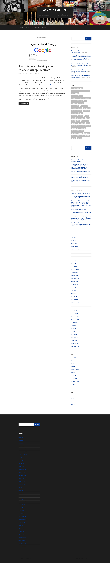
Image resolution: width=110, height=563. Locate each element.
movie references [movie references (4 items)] (81, 118)
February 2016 (75, 337)
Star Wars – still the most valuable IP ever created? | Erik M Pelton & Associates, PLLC (81, 202)
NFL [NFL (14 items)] (82, 120)
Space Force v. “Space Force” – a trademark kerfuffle (78, 51)
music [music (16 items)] (73, 120)
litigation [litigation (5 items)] (86, 115)
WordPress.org (75, 404)
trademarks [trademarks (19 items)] (86, 133)
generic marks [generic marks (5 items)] (86, 108)
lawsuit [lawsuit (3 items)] (80, 113)
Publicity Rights (75, 369)
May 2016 (73, 328)
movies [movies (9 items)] (88, 118)
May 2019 (73, 263)
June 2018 (73, 290)
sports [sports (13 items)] (88, 123)
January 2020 (74, 246)
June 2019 (73, 261)
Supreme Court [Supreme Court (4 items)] (75, 128)
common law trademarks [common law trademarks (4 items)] (77, 90)
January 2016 (74, 340)
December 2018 (75, 275)
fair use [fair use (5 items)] (81, 103)
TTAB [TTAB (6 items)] (73, 135)
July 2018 (73, 287)
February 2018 (75, 299)
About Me (28, 27)
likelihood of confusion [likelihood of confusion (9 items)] (77, 115)
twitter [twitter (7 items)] (78, 135)
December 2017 (75, 302)
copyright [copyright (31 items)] (87, 90)
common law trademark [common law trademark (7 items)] (77, 88)
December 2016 (75, 316)
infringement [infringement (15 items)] (86, 110)
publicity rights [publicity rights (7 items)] (75, 123)
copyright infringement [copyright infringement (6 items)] (77, 95)
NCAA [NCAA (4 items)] (78, 120)
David (30, 73)
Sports (73, 372)
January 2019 (74, 272)
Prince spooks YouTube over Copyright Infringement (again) (80, 76)
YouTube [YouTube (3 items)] (80, 138)
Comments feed (75, 401)
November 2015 (75, 346)
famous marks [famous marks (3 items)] (75, 105)
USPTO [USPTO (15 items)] (74, 138)
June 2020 (73, 237)
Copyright (73, 357)
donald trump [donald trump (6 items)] (75, 103)
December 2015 (75, 343)
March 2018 (74, 296)
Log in (72, 396)
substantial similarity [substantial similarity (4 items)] (85, 125)
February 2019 (75, 269)
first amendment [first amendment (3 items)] (84, 105)
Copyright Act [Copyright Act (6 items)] (75, 93)
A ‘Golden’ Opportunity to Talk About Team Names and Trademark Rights (81, 212)
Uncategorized (75, 381)
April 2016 (74, 331)
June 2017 (73, 308)
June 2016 (73, 325)
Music (72, 363)
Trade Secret (74, 375)
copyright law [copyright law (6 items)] (75, 98)
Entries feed (74, 398)
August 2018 (74, 284)
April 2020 (74, 243)
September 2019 (75, 255)
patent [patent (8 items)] (86, 120)
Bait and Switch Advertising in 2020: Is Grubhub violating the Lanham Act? (80, 64)
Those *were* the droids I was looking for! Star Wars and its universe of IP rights (81, 205)
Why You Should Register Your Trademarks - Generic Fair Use (78, 210)
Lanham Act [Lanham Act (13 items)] (74, 113)
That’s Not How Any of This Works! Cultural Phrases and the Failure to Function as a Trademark (80, 196)
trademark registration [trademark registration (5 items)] (77, 133)
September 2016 (75, 319)
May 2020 (73, 240)
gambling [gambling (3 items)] (80, 108)
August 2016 (74, 322)
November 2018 (75, 278)
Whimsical (73, 384)
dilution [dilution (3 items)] (84, 100)
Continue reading (24, 103)
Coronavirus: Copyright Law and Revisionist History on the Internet (79, 70)
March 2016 (74, 334)
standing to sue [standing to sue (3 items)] (75, 125)
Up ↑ (90, 558)
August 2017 (74, 305)
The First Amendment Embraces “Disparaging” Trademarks (81, 219)
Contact (36, 27)
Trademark (74, 378)
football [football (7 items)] (74, 108)
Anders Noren (84, 558)
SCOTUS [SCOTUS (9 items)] (83, 123)
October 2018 (74, 281)
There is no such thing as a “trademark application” (37, 68)
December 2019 (75, 249)
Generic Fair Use (55, 10)
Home (21, 27)
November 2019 (75, 252)
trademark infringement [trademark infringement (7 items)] (77, 130)
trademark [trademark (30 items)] (83, 128)
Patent (73, 366)
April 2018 (74, 293)
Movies (73, 360)
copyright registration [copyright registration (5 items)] (85, 98)
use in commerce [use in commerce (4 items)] (85, 135)
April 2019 (74, 266)
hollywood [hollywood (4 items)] (79, 110)
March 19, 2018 (23, 73)
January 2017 (74, 314)
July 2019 (73, 258)
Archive (44, 27)
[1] (50, 85)
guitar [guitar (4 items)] (73, 110)
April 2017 (74, 311)
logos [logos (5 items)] (73, 118)
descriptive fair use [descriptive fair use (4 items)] (76, 100)
